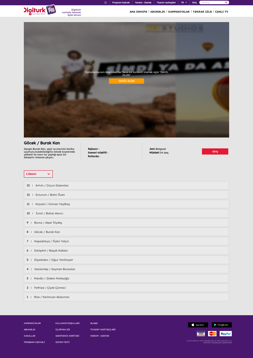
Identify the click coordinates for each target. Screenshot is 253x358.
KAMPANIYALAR (179, 11)
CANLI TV (221, 11)
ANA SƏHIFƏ (138, 11)
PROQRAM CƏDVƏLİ (34, 342)
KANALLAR (29, 336)
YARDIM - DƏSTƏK (99, 336)
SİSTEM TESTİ (62, 342)
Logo (40, 10)
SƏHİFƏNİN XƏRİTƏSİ (67, 336)
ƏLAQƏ (94, 323)
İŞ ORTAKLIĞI (62, 330)
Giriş (215, 151)
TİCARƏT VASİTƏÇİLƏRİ (103, 330)
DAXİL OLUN (126, 81)
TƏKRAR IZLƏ (202, 11)
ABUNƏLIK (157, 11)
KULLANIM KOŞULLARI (67, 323)
